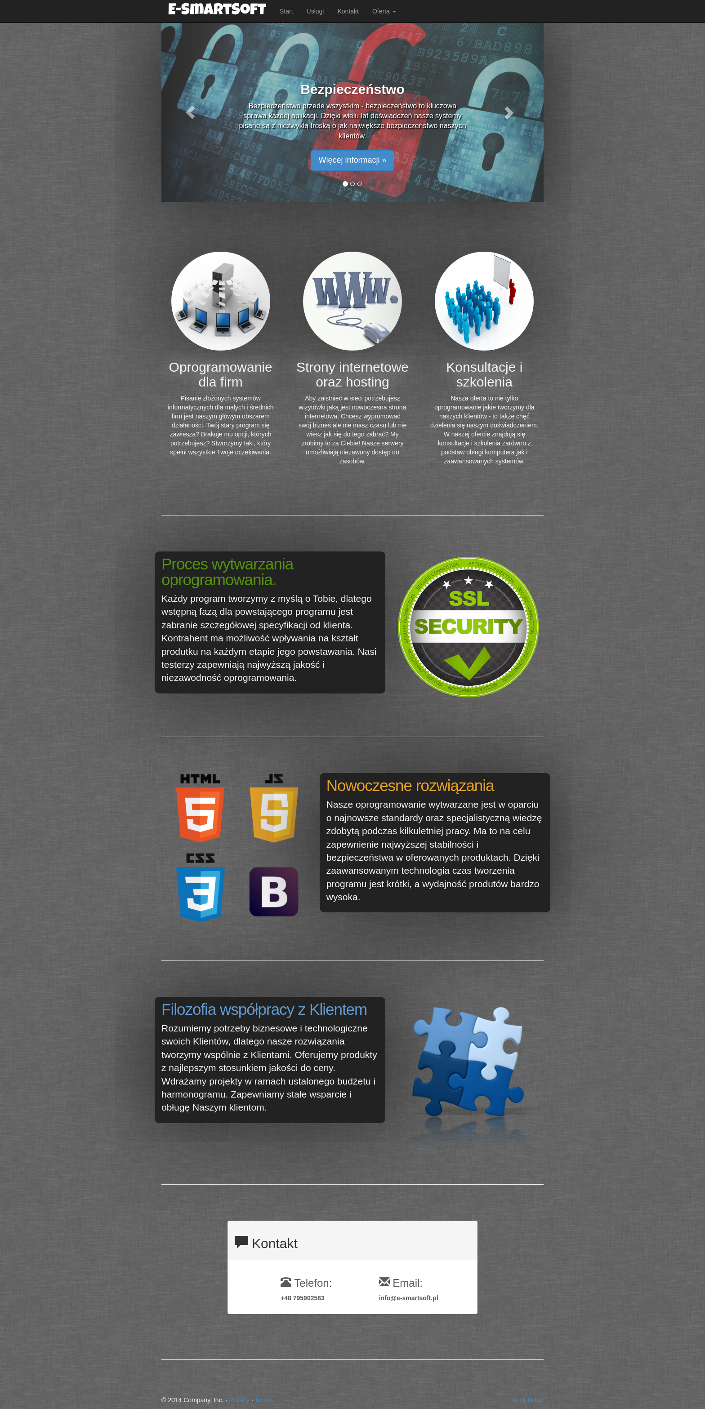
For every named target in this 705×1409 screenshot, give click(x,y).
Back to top (528, 1400)
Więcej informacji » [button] (352, 160)
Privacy (239, 1400)
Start (286, 11)
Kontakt (347, 11)
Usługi (315, 11)
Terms (263, 1400)
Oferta (384, 11)
